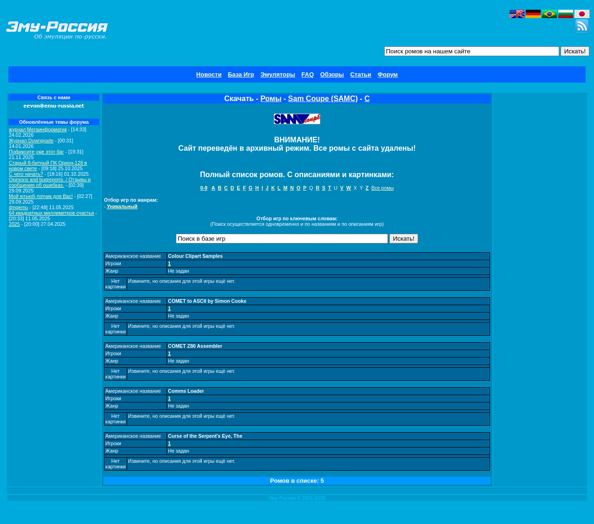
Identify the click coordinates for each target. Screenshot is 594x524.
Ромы (270, 98)
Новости (209, 74)
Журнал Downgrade (31, 140)
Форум (388, 74)
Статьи (360, 74)
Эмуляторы (277, 74)
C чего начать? (26, 174)
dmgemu (18, 207)
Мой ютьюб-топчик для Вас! (41, 196)
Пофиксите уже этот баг (36, 151)
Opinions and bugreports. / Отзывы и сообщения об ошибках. (50, 182)
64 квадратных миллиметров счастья (51, 213)
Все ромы (382, 188)
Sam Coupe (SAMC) (323, 98)
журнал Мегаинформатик (38, 129)
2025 (14, 224)
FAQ (308, 74)
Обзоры (332, 74)
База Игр (241, 74)
